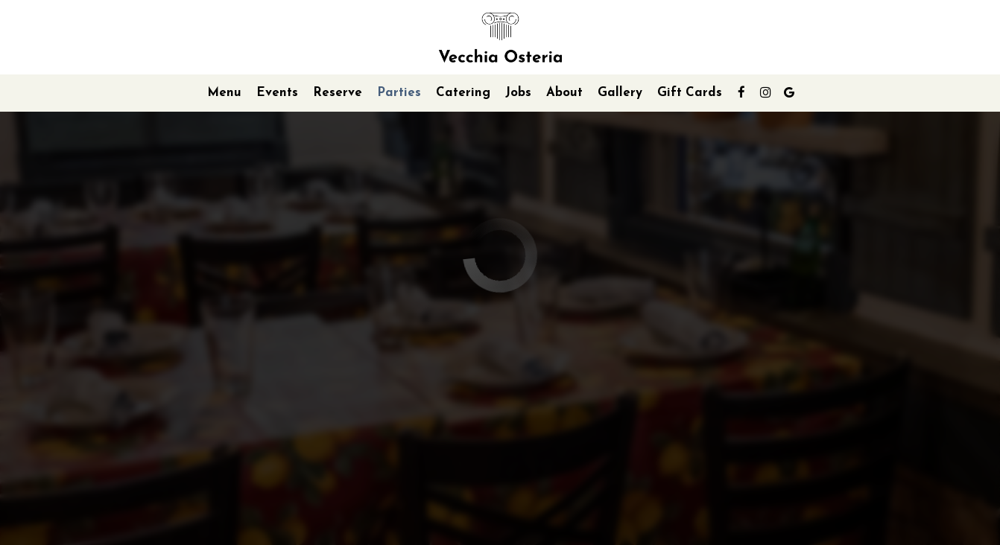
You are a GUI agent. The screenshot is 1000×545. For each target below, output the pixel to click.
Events (277, 92)
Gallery (620, 92)
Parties (399, 92)
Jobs (518, 92)
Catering (463, 92)
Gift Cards (689, 92)
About (564, 92)
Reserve (337, 92)
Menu (224, 92)
